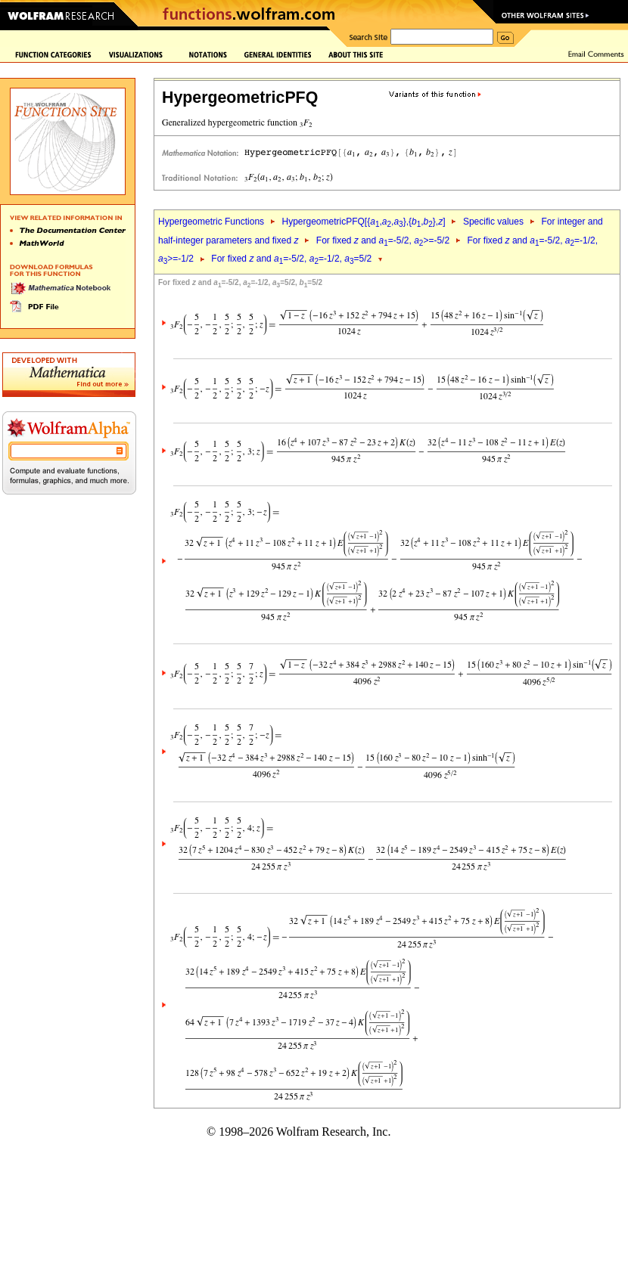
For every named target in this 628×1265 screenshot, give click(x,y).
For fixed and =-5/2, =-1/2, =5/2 (291, 258)
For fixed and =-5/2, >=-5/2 (382, 240)
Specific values (493, 221)
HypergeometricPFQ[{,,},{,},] (363, 221)
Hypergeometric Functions (211, 221)
